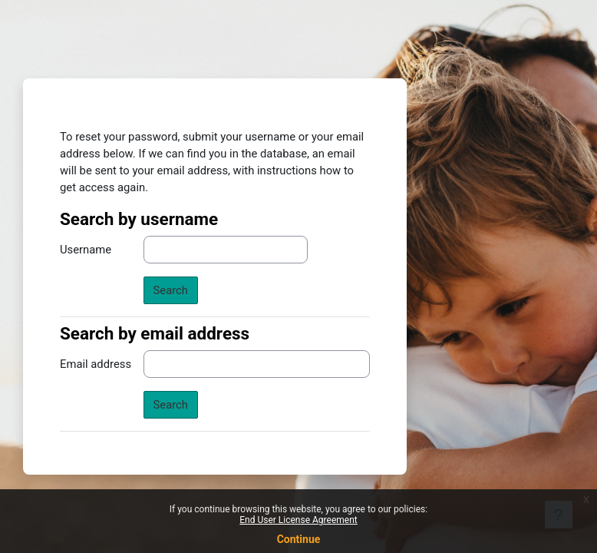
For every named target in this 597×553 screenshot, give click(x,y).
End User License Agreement (298, 520)
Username (85, 250)
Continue (299, 539)
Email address (95, 364)
